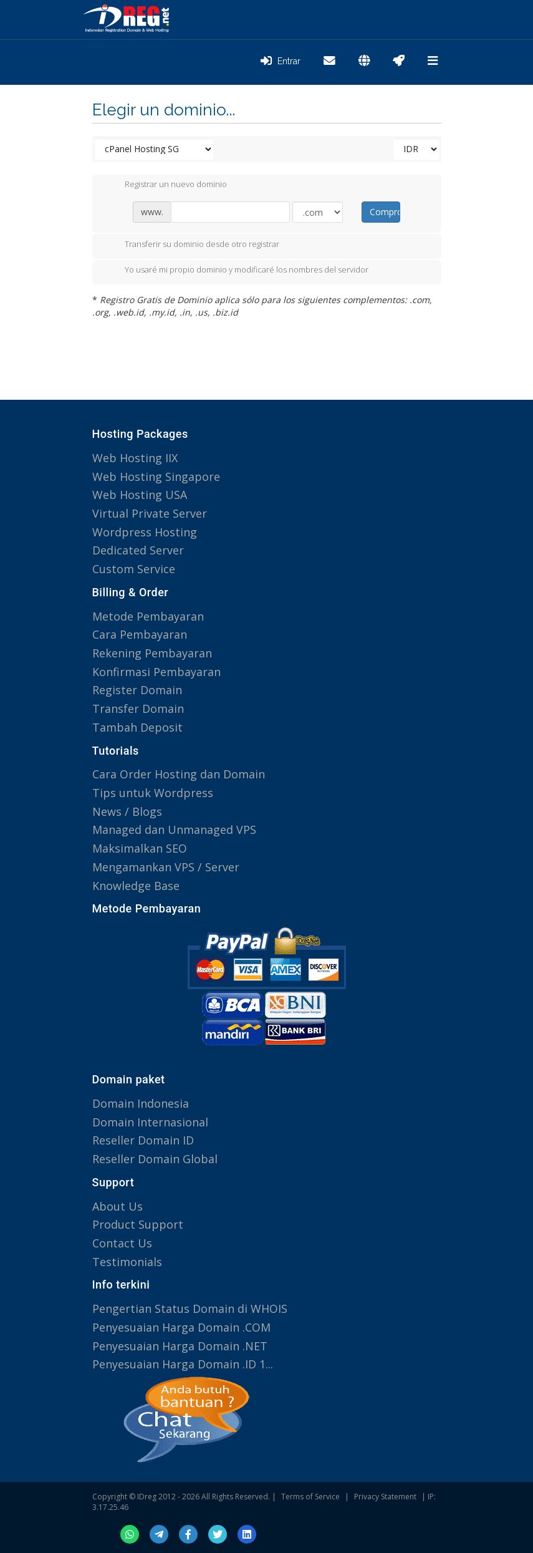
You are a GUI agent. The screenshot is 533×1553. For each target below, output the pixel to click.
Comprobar (385, 212)
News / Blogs (127, 811)
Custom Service (133, 568)
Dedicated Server (138, 550)
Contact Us (122, 1243)
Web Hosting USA (139, 494)
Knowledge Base (136, 885)
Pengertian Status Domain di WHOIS (189, 1308)
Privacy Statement (385, 1496)
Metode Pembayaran (148, 616)
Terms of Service (310, 1496)
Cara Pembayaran (139, 634)
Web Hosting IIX (135, 457)
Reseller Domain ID (143, 1140)
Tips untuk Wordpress (152, 792)
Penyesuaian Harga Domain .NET (179, 1345)
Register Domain (137, 689)
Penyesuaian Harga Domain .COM (181, 1327)
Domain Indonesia (140, 1103)
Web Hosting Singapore (156, 476)
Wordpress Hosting (144, 532)
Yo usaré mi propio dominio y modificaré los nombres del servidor (236, 271)
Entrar (280, 61)
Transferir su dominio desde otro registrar (192, 245)
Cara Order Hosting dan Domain (178, 774)
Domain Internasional (150, 1122)
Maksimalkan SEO (139, 848)
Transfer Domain (138, 708)
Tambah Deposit (137, 727)
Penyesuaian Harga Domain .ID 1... (182, 1364)
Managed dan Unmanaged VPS (174, 829)
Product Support (137, 1224)
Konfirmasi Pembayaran (156, 671)
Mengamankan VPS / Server (165, 866)
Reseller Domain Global (155, 1158)
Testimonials (127, 1261)
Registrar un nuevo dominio (166, 185)
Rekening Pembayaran (152, 653)
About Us (117, 1206)
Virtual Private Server (149, 513)
